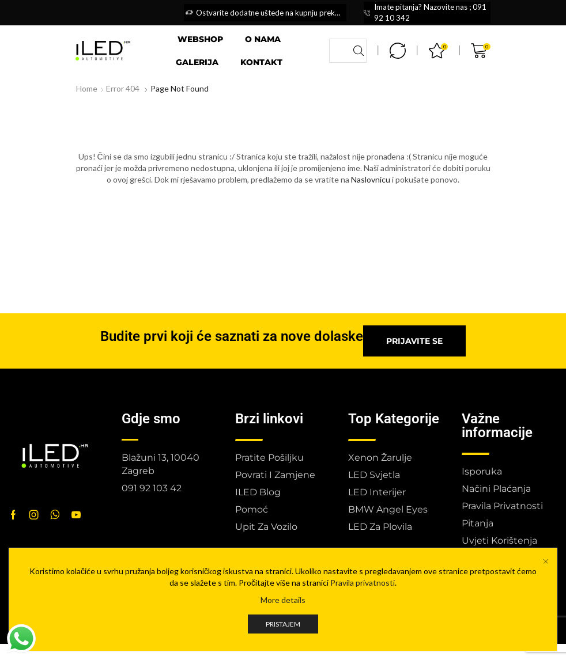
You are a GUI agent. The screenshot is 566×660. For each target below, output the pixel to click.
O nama (263, 39)
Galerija (197, 62)
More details (283, 600)
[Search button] (358, 50)
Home (86, 88)
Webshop (200, 39)
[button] (414, 340)
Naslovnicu (370, 179)
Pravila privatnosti (362, 582)
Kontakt (261, 62)
